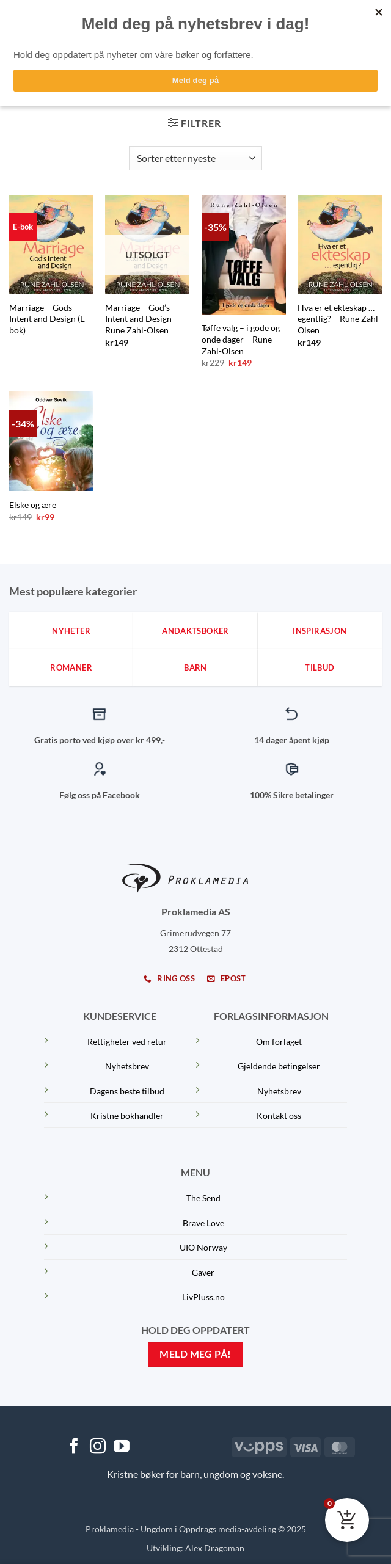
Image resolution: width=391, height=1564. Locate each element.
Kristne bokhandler (127, 1115)
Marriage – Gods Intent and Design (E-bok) (48, 318)
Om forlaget (279, 1041)
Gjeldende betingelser (279, 1066)
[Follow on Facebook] (74, 1447)
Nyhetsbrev (127, 1066)
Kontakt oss (279, 1115)
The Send (203, 1198)
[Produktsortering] (195, 158)
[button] (194, 123)
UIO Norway (203, 1247)
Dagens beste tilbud (127, 1091)
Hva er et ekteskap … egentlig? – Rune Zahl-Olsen (339, 318)
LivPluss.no (203, 1297)
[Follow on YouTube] (122, 1447)
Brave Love (203, 1223)
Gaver (203, 1272)
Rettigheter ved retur (127, 1041)
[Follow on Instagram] (98, 1447)
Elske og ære (32, 505)
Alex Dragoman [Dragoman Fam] (214, 1548)
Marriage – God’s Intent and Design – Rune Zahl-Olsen (141, 318)
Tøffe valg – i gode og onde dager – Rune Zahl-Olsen (241, 338)
